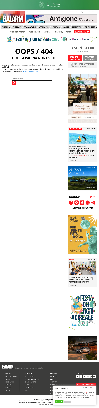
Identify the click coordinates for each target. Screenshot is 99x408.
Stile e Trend (29, 376)
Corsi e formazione (17, 31)
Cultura (8, 373)
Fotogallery (58, 31)
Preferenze (67, 402)
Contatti (53, 382)
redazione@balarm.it (30, 71)
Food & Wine (9, 382)
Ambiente (28, 373)
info (86, 392)
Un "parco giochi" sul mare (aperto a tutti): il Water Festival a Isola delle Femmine (82, 150)
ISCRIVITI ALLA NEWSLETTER (82, 208)
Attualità (8, 385)
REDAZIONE (39, 12)
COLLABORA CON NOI (71, 12)
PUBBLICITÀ (30, 12)
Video (68, 31)
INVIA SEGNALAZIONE (56, 12)
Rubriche (47, 31)
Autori (52, 379)
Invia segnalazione (57, 385)
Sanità (7, 390)
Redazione (73, 161)
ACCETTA (59, 401)
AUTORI (46, 12)
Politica (8, 387)
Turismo (8, 379)
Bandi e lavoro (34, 31)
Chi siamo (53, 373)
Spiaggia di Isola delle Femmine (78, 155)
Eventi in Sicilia (11, 376)
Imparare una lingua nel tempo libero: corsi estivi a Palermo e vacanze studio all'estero (81, 279)
